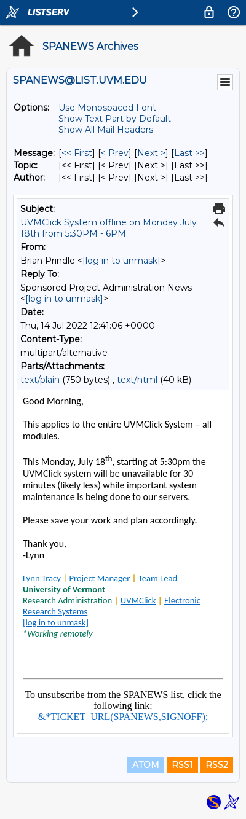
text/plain (40, 379)
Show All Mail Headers (105, 129)
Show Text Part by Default (114, 118)
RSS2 (216, 764)
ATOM (145, 764)
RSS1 (182, 764)
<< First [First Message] (77, 153)
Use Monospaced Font (107, 107)
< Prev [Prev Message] (115, 153)
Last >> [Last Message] (189, 153)
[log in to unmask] (121, 260)
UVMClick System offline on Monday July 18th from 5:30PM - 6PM (108, 228)
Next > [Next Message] (151, 153)
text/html (137, 379)
